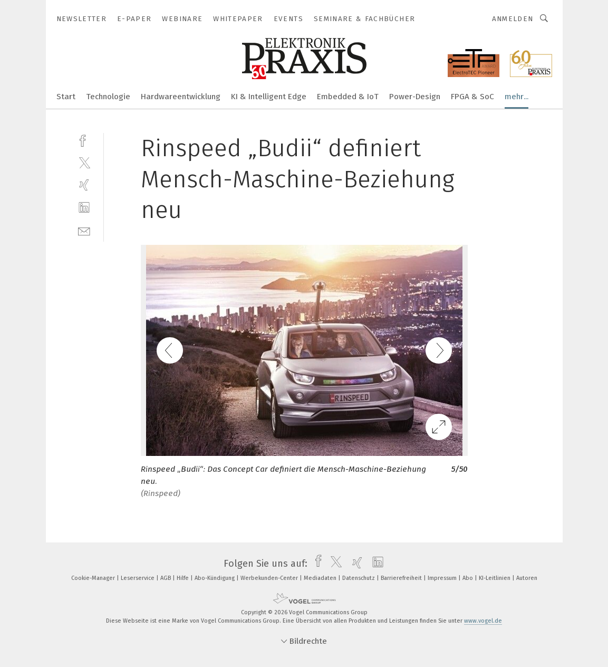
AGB (166, 578)
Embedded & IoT (348, 96)
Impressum (443, 578)
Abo (468, 578)
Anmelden (513, 18)
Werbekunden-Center (270, 578)
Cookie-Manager (94, 578)
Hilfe (183, 578)
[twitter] (84, 162)
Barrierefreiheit (402, 578)
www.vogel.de (483, 620)
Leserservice (138, 578)
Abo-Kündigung (215, 578)
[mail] (84, 230)
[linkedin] (84, 207)
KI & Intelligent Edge (268, 96)
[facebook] (84, 139)
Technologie (108, 96)
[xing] (84, 185)
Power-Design (414, 96)
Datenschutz (359, 578)
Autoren (526, 578)
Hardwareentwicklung (180, 96)
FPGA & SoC (472, 96)
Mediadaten (321, 578)
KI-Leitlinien (495, 578)
